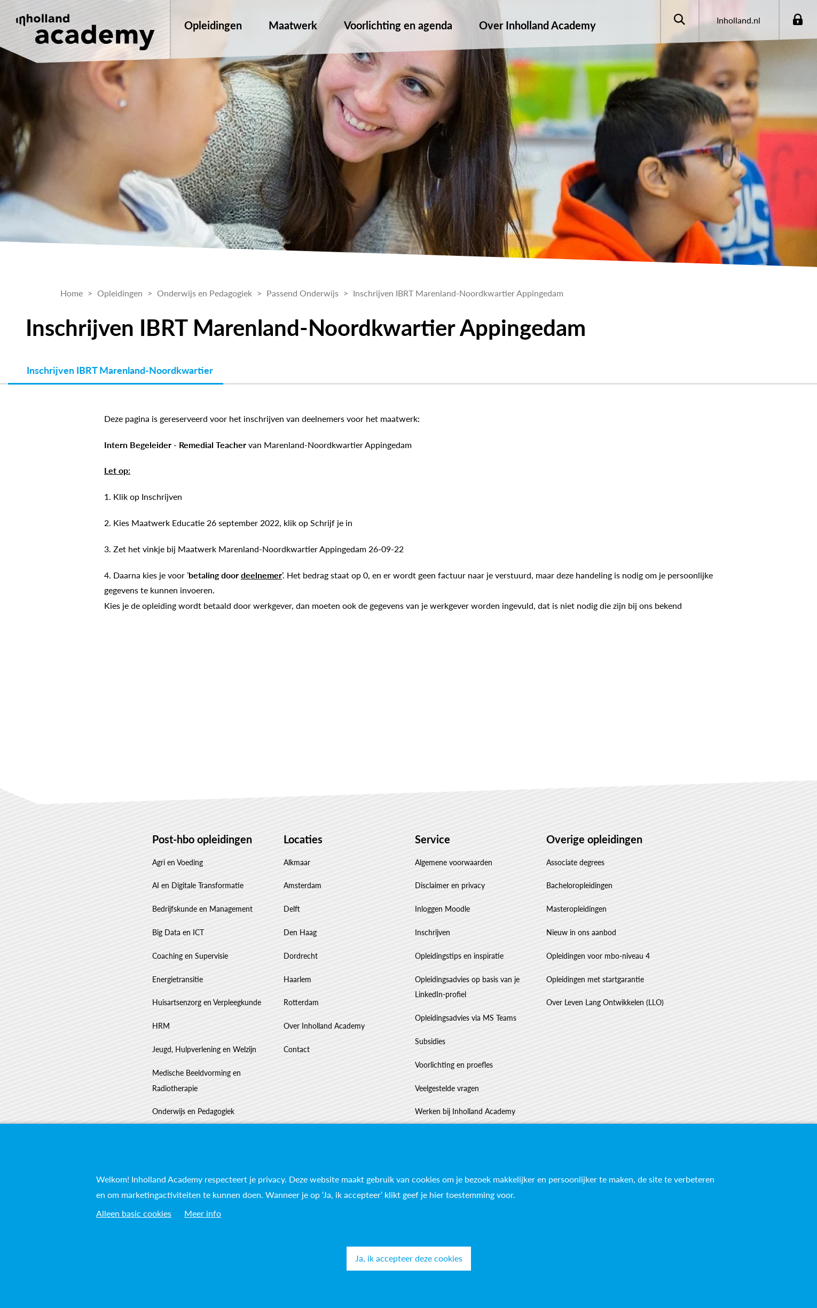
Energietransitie (177, 979)
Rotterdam (301, 1002)
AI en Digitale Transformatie (197, 885)
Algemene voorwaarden (453, 862)
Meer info (202, 1213)
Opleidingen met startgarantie (595, 979)
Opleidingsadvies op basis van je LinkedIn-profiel (467, 987)
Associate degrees (575, 862)
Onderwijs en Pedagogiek (193, 1111)
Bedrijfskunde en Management (202, 908)
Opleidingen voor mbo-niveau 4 (598, 955)
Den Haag (300, 932)
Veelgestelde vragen (447, 1088)
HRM (161, 1025)
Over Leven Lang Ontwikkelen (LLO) (605, 1002)
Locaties (303, 839)
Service (432, 839)
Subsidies (430, 1041)
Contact (297, 1049)
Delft (292, 908)
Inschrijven (432, 932)
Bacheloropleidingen (579, 885)
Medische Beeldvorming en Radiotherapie (196, 1080)
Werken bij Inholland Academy (465, 1111)
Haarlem (297, 979)
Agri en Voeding (177, 862)
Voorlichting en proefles (454, 1064)
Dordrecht (301, 955)
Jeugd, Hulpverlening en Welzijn (204, 1049)
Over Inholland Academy (324, 1025)
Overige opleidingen (594, 839)
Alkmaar (297, 862)
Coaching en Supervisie (190, 955)
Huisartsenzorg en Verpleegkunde (206, 1002)
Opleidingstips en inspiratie (459, 955)
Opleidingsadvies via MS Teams (465, 1017)
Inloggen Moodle (442, 908)
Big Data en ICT (178, 932)
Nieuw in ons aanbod (581, 932)
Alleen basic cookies (133, 1213)
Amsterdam (302, 885)
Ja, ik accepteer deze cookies (408, 1258)
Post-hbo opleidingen (202, 839)
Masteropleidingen (576, 908)
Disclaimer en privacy (450, 885)
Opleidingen (213, 25)
